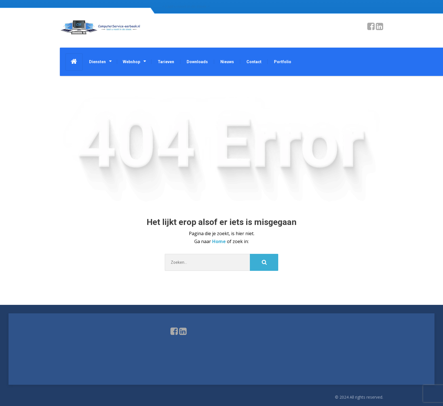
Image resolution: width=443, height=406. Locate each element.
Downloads (197, 61)
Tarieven (166, 61)
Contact (253, 61)
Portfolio (282, 61)
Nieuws (227, 61)
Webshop (131, 61)
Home (219, 241)
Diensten (97, 61)
